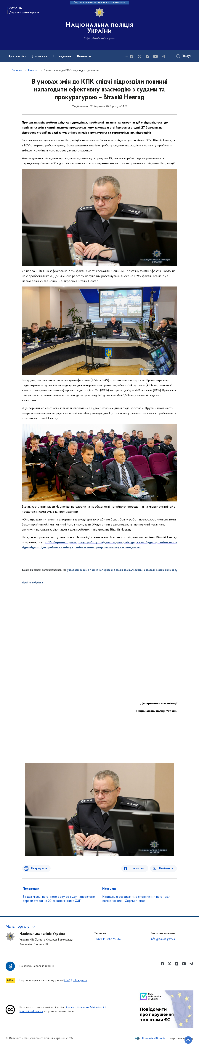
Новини (33, 70)
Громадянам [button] (62, 56)
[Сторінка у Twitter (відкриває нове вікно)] (139, 56)
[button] (21, 926)
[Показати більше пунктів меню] (126, 56)
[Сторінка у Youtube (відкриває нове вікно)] (155, 56)
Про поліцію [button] (17, 56)
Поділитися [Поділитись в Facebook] (140, 868)
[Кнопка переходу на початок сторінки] (185, 1039)
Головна (17, 70)
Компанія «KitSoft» (153, 1038)
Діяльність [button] (39, 56)
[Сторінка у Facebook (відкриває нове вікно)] (131, 56)
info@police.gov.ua (163, 939)
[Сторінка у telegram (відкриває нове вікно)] (163, 56)
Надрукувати (37, 868)
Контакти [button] (84, 56)
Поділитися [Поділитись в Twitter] (167, 868)
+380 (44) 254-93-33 (107, 939)
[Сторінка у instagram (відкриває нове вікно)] (147, 56)
